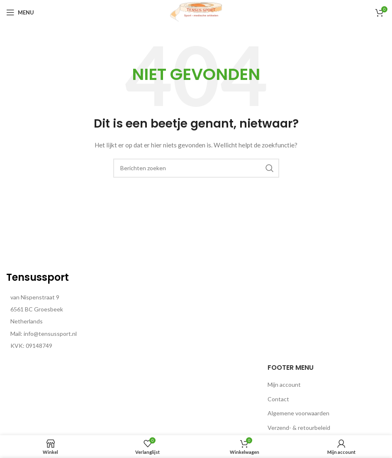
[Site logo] (196, 11)
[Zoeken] (196, 168)
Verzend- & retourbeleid (299, 427)
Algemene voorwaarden (298, 413)
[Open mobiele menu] (20, 12)
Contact (278, 399)
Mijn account (284, 384)
